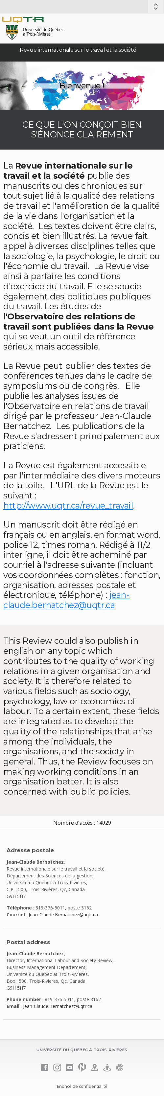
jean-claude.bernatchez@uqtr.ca (66, 600)
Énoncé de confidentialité (82, 1086)
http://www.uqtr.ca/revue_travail (68, 505)
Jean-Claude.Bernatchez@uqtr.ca (63, 914)
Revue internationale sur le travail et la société (78, 50)
